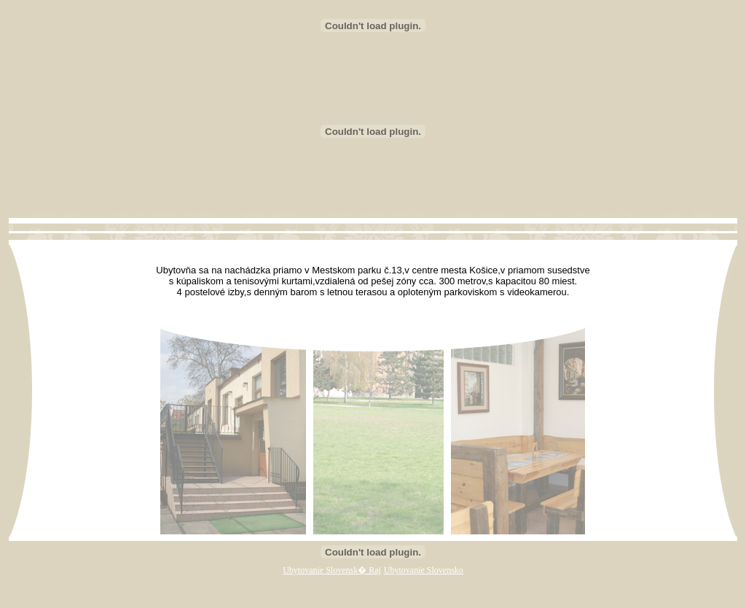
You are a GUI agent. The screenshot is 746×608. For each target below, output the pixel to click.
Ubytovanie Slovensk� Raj (332, 570)
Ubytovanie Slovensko (423, 570)
